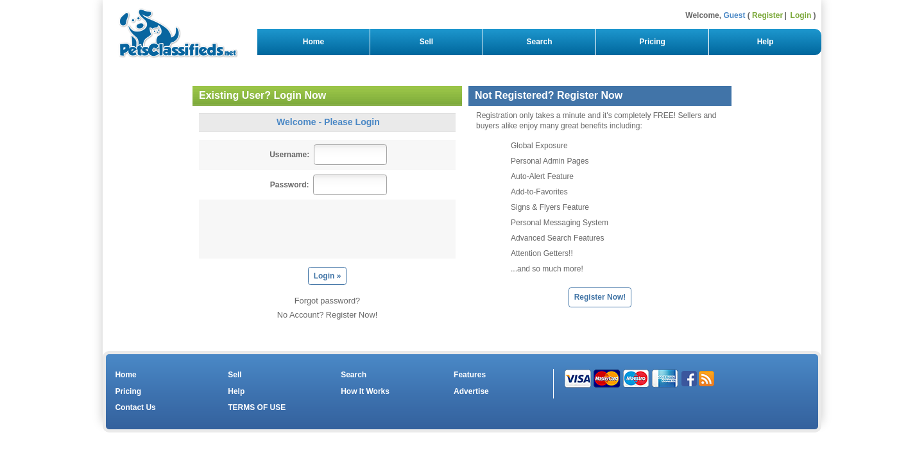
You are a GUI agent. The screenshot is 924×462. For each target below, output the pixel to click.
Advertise (471, 391)
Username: (289, 154)
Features (470, 374)
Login (801, 15)
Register (767, 15)
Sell (426, 41)
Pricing (652, 41)
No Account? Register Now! (327, 315)
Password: (289, 184)
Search (539, 41)
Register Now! (600, 297)
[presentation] (330, 229)
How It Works (365, 391)
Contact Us (135, 407)
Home (313, 41)
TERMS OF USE (257, 407)
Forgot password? (327, 300)
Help (765, 41)
